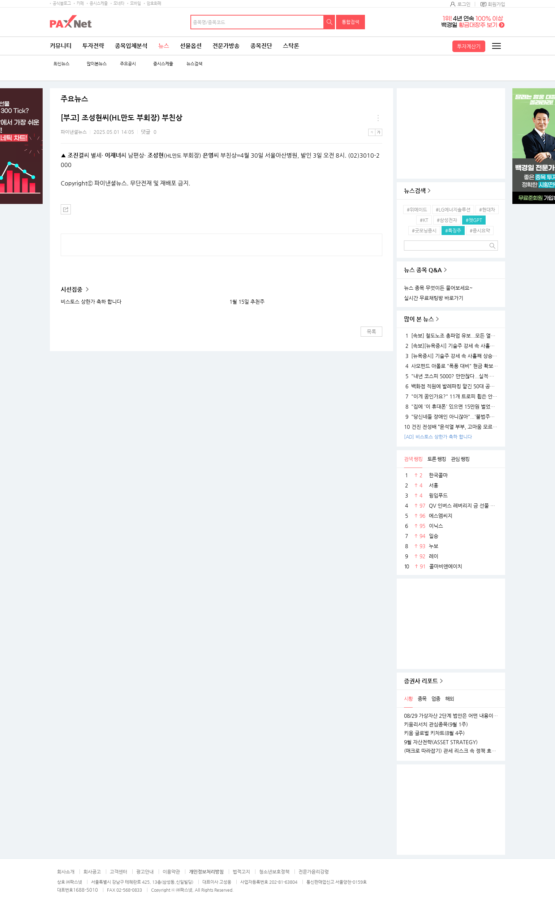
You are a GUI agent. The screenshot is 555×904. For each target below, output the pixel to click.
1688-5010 (85, 889)
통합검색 (350, 22)
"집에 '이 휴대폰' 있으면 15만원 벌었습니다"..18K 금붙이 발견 (451, 406)
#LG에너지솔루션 (453, 209)
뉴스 (163, 45)
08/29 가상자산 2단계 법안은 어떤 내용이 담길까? (451, 715)
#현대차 (487, 209)
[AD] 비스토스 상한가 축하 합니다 (438, 436)
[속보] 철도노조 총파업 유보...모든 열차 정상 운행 (451, 336)
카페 (80, 3)
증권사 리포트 (421, 681)
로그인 (463, 4)
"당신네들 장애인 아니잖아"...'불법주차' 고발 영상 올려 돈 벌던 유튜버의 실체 (451, 417)
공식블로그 (62, 3)
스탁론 (291, 45)
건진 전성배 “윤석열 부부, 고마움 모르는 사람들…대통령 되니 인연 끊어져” (451, 427)
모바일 (135, 3)
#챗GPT (474, 220)
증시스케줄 (99, 3)
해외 (449, 699)
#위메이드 (417, 209)
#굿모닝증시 (424, 230)
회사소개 (65, 871)
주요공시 (128, 63)
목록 (371, 331)
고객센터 (118, 871)
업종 (435, 699)
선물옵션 (191, 45)
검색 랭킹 (413, 459)
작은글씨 (371, 132)
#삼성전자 (447, 220)
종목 (422, 699)
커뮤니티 (61, 45)
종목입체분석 (131, 45)
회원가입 (496, 4)
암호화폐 (154, 3)
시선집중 (72, 289)
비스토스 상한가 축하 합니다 (91, 301)
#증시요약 (480, 230)
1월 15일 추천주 (246, 301)
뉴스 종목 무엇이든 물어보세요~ (438, 288)
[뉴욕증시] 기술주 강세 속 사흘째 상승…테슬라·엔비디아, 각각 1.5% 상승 (451, 356)
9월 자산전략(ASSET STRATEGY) (441, 742)
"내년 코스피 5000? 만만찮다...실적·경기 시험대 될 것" (451, 376)
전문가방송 (226, 45)
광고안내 (145, 871)
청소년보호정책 (274, 871)
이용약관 (171, 871)
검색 (329, 22)
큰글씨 (378, 132)
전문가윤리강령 (313, 871)
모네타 (118, 3)
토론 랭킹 (436, 459)
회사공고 (92, 871)
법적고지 (241, 871)
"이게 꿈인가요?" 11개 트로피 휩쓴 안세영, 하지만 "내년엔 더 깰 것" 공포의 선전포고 (451, 396)
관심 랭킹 (460, 459)
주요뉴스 (74, 99)
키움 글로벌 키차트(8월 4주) (434, 733)
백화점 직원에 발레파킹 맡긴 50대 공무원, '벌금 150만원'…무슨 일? (451, 386)
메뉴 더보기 (378, 118)
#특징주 (453, 230)
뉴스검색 (194, 63)
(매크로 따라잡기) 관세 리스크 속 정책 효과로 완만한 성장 (451, 751)
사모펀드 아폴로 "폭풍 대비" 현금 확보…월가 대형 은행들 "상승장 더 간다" (451, 366)
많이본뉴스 (97, 63)
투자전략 (93, 45)
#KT (424, 220)
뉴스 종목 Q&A (423, 270)
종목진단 (261, 45)
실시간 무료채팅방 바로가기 (433, 298)
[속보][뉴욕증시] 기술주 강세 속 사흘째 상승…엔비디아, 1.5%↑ (451, 346)
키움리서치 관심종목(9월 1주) (436, 724)
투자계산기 (469, 46)
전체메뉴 (496, 46)
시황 (408, 699)
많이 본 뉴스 (419, 319)
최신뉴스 (61, 63)
